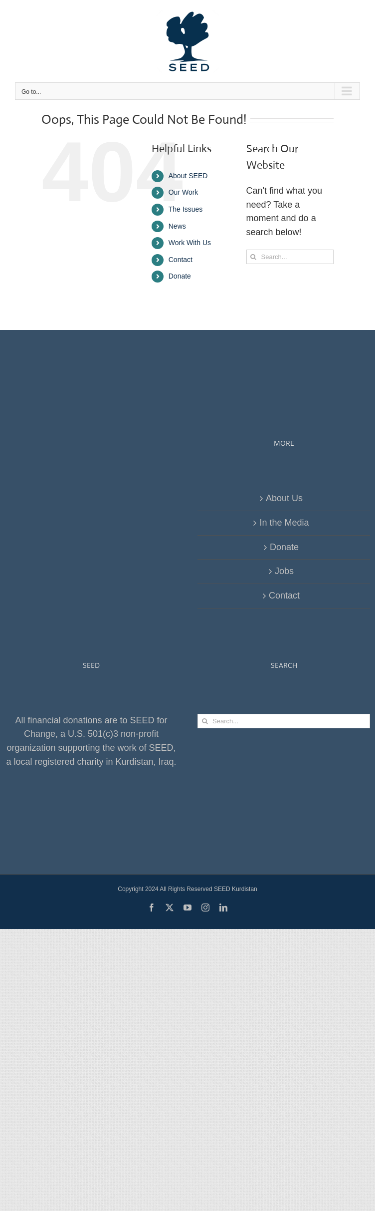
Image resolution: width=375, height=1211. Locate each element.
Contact (180, 260)
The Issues (185, 209)
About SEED (188, 176)
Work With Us (190, 243)
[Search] (253, 257)
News (177, 226)
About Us (284, 498)
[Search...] (290, 257)
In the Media (284, 523)
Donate (180, 276)
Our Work (183, 192)
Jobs (284, 571)
